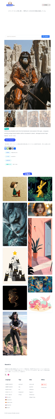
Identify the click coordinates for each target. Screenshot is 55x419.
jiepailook (31, 386)
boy (19, 389)
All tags (20, 394)
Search (45, 36)
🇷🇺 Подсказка (8, 404)
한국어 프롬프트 (8, 394)
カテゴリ (8, 160)
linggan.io (31, 392)
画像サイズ (8, 164)
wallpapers (31, 389)
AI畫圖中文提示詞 (8, 386)
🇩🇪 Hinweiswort (8, 399)
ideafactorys (31, 394)
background (21, 392)
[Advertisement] (27, 22)
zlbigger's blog (32, 397)
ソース (7, 156)
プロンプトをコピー (10, 139)
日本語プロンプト (9, 392)
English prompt (8, 389)
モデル (7, 152)
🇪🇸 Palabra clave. (8, 402)
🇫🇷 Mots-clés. (8, 397)
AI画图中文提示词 (8, 384)
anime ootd (31, 384)
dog (19, 386)
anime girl (21, 384)
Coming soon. (44, 387)
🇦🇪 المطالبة (7, 407)
